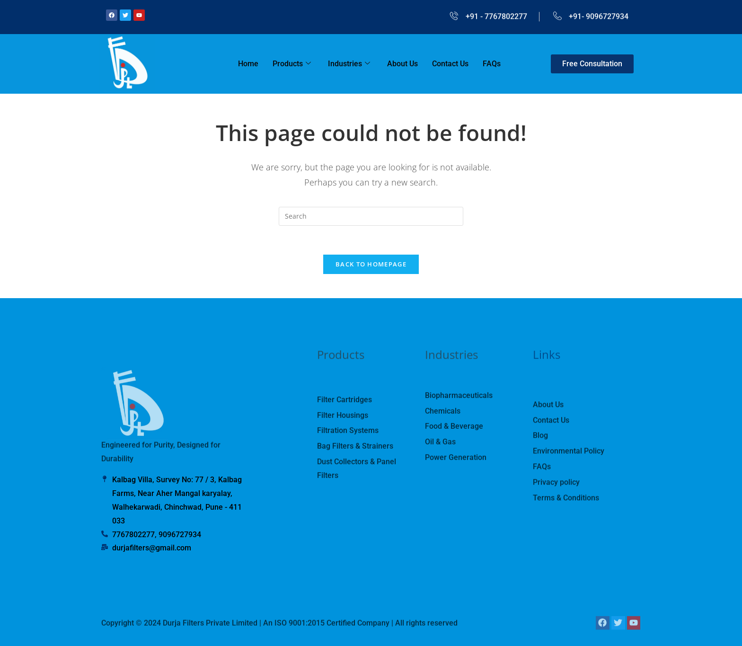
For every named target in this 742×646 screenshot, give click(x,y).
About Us (402, 63)
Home (248, 63)
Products (292, 64)
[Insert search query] (371, 216)
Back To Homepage (371, 264)
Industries (349, 64)
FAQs (492, 63)
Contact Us (450, 63)
